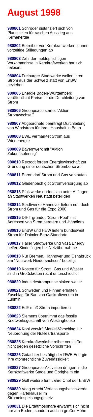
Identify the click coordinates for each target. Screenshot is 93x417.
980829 (14, 380)
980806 (14, 110)
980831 (14, 406)
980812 (14, 183)
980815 (14, 217)
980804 (14, 76)
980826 (14, 355)
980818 (14, 256)
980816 (14, 230)
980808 (14, 136)
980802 (14, 46)
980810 (14, 162)
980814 (14, 205)
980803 (14, 58)
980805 (14, 93)
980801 (14, 28)
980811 (14, 175)
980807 (14, 123)
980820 (14, 282)
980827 (14, 367)
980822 (14, 308)
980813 (14, 192)
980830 (14, 389)
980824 (14, 329)
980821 (14, 290)
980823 (14, 316)
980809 (14, 149)
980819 (14, 269)
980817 (14, 243)
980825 (14, 342)
